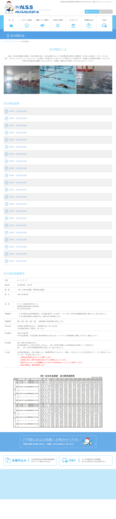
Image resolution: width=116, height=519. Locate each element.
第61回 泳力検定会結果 (18, 125)
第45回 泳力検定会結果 (18, 240)
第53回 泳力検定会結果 (18, 182)
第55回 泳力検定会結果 (18, 168)
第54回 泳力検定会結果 (18, 175)
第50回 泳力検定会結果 (18, 204)
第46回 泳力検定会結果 (18, 232)
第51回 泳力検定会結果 (18, 197)
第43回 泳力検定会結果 (18, 254)
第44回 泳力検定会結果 (18, 247)
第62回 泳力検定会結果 (18, 118)
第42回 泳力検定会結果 (18, 261)
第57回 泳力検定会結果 (18, 154)
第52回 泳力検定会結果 (18, 190)
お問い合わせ (93, 11)
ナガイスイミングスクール (12, 41)
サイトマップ (106, 11)
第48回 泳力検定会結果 (18, 218)
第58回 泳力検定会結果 (18, 147)
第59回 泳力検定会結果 (18, 140)
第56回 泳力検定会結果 (18, 161)
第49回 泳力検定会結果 (18, 211)
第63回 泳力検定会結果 (18, 111)
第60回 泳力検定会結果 (18, 132)
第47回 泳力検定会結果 (18, 225)
